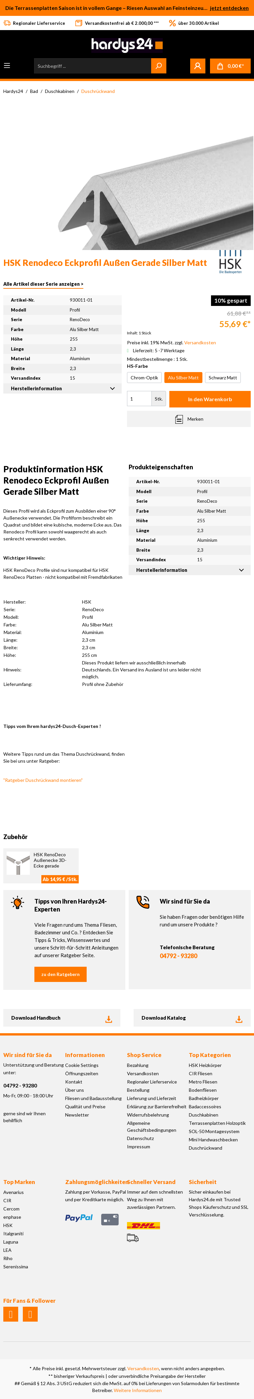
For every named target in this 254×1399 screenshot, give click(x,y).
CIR (7, 1200)
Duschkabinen (203, 1115)
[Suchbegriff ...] (92, 65)
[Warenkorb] (230, 66)
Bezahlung (137, 1065)
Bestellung (138, 1090)
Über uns (74, 1090)
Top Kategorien (210, 1054)
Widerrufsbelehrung (148, 1115)
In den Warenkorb (210, 399)
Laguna (10, 1242)
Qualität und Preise (85, 1106)
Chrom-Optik (144, 377)
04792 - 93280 (178, 955)
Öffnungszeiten (81, 1073)
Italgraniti (13, 1233)
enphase (12, 1217)
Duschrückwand (205, 1148)
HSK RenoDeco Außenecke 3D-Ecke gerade (50, 860)
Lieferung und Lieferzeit (151, 1098)
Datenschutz (140, 1138)
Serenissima (15, 1266)
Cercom (11, 1208)
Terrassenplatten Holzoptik (217, 1123)
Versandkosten (143, 1073)
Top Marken (19, 1181)
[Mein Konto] (197, 66)
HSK (8, 1225)
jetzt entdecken (229, 8)
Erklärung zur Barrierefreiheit (157, 1106)
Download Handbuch (61, 1018)
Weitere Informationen (138, 1390)
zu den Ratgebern (60, 974)
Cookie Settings (82, 1065)
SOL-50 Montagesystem (214, 1131)
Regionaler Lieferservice (152, 1081)
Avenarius (13, 1192)
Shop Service (144, 1054)
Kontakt (73, 1081)
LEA (7, 1250)
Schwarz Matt (223, 377)
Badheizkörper (204, 1098)
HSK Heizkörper (205, 1065)
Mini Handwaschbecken (213, 1139)
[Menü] (7, 65)
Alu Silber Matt (183, 377)
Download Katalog (192, 1018)
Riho (8, 1258)
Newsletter (77, 1115)
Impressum (138, 1146)
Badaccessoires (205, 1106)
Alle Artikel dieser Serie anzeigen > (43, 284)
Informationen (85, 1054)
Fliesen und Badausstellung (93, 1098)
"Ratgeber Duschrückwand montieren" (43, 780)
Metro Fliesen (203, 1081)
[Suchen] (158, 65)
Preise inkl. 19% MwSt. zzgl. (171, 342)
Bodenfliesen (203, 1090)
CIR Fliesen (200, 1073)
